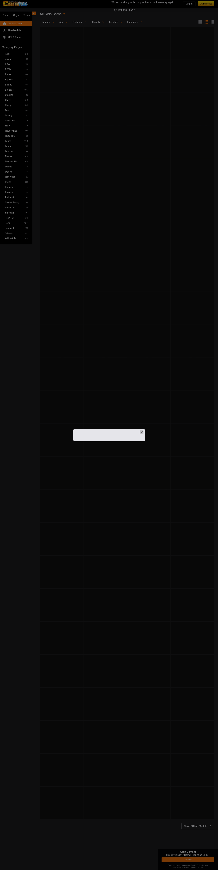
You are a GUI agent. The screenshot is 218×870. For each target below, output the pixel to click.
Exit (201, 867)
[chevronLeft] (34, 13)
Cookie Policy (196, 865)
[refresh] (63, 14)
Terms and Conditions (190, 867)
